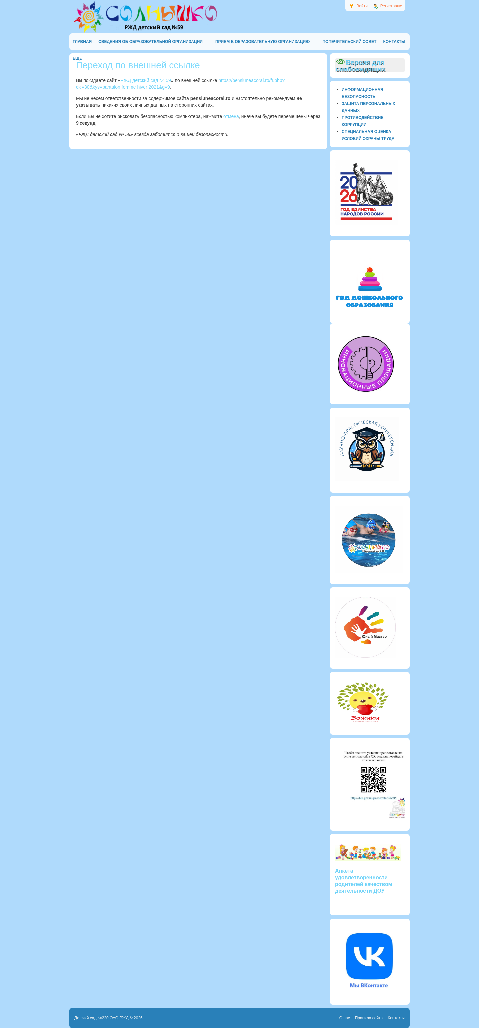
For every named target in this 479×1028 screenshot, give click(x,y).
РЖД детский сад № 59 (146, 80)
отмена (231, 116)
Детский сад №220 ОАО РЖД (101, 1018)
